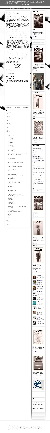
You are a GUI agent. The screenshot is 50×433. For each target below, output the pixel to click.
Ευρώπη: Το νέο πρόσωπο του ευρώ (13, 171)
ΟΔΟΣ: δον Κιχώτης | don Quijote (12, 187)
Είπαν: (9, 163)
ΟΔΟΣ (33, 69)
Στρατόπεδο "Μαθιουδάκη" (11, 158)
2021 (8, 120)
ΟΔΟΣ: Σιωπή (10, 186)
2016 (8, 127)
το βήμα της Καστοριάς (35, 36)
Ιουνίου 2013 (10, 141)
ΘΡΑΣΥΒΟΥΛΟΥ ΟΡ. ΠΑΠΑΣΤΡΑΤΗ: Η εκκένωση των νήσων (16, 173)
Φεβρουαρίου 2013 (10, 146)
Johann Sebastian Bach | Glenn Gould (13, 161)
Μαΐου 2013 (9, 142)
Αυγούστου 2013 (10, 138)
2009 (8, 223)
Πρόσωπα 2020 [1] (38, 321)
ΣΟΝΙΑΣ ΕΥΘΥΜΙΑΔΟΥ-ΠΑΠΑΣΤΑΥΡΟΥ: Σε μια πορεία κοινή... (17, 206)
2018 (8, 124)
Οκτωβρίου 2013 (10, 135)
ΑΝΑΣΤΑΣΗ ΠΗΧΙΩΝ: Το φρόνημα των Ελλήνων (15, 181)
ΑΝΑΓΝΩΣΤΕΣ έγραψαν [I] (12, 191)
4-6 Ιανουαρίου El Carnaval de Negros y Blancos (14, 194)
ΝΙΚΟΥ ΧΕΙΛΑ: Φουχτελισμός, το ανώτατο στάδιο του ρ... (16, 151)
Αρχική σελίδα (17, 107)
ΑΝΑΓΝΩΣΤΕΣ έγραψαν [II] (12, 190)
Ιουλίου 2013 (10, 139)
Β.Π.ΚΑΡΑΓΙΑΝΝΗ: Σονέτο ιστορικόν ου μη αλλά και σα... (16, 195)
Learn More (24, 4)
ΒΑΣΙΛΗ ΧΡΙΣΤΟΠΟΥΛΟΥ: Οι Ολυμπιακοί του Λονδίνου (16, 175)
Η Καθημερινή (34, 406)
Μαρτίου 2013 (10, 145)
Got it (28, 4)
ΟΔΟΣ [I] (37, 301)
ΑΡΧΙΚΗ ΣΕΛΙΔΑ (8, 8)
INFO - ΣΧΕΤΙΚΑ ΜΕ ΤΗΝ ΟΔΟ (16, 8)
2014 (8, 130)
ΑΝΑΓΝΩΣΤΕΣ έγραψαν (11, 165)
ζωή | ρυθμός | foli (10, 198)
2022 (8, 119)
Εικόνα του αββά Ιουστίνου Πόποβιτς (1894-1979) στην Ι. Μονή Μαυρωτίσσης (39, 281)
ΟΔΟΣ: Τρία (9, 214)
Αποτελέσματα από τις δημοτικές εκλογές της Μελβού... (15, 155)
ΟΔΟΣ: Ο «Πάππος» (10, 215)
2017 (8, 126)
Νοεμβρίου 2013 (10, 134)
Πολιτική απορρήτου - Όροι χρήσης (27, 8)
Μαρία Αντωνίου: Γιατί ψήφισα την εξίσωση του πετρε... (15, 166)
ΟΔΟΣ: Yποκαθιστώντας (11, 150)
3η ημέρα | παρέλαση (11, 202)
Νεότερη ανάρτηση (9, 107)
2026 (8, 113)
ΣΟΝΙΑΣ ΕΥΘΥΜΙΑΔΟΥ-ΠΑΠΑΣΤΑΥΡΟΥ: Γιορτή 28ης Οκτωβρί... (17, 153)
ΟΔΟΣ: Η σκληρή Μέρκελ (11, 177)
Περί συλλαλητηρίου (10, 167)
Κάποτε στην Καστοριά (11, 193)
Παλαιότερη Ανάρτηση (25, 107)
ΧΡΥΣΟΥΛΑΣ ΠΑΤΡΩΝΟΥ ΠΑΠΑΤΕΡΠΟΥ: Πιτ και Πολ (16, 211)
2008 (8, 224)
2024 (8, 116)
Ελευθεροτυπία (34, 410)
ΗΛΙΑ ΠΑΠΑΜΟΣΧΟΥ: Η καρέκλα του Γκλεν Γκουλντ (15, 162)
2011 (8, 220)
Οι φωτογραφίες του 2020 (39, 296)
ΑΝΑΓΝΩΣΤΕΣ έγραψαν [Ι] (10, 70)
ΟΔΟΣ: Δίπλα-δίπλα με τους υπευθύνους (13, 169)
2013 (8, 131)
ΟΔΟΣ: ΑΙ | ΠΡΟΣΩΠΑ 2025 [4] (40, 286)
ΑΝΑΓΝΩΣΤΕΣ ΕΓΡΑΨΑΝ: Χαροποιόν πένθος (39, 291)
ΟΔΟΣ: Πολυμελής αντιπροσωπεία (12, 149)
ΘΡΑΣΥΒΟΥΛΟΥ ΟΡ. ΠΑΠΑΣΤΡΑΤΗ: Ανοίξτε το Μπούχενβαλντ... (39, 317)
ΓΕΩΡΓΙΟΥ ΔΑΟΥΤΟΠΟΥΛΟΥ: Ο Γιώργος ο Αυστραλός (16, 182)
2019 (8, 123)
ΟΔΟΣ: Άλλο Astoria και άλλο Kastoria (13, 157)
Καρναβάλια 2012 (10, 207)
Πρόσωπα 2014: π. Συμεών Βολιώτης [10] (39, 306)
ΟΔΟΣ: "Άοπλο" (10, 159)
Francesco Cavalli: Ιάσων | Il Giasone (13, 174)
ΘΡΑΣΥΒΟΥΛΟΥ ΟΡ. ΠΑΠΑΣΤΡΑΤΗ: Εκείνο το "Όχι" (15, 154)
